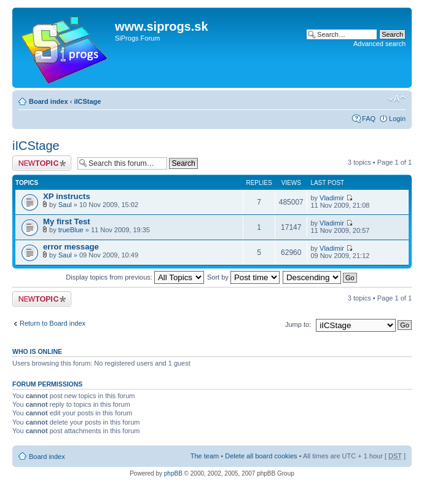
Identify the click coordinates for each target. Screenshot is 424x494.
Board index (48, 101)
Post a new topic (41, 163)
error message (71, 246)
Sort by (243, 277)
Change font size (397, 98)
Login (397, 118)
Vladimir (332, 198)
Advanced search (379, 43)
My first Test (66, 221)
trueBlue (71, 229)
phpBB (173, 473)
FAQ (368, 118)
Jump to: (298, 324)
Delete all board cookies (261, 456)
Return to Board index (52, 323)
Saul (65, 204)
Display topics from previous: (135, 277)
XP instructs (66, 196)
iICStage (87, 101)
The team (204, 456)
